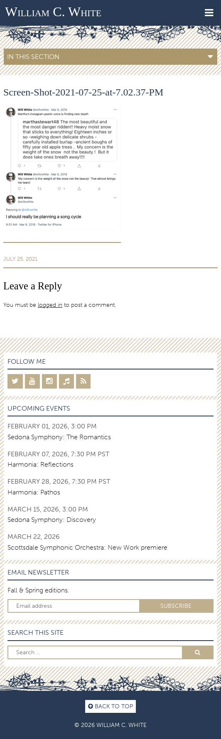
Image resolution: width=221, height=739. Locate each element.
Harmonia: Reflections (40, 464)
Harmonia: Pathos (33, 492)
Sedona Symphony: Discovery (51, 520)
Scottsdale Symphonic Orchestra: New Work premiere (87, 547)
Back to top (110, 706)
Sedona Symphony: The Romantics (59, 437)
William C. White (53, 11)
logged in (50, 304)
